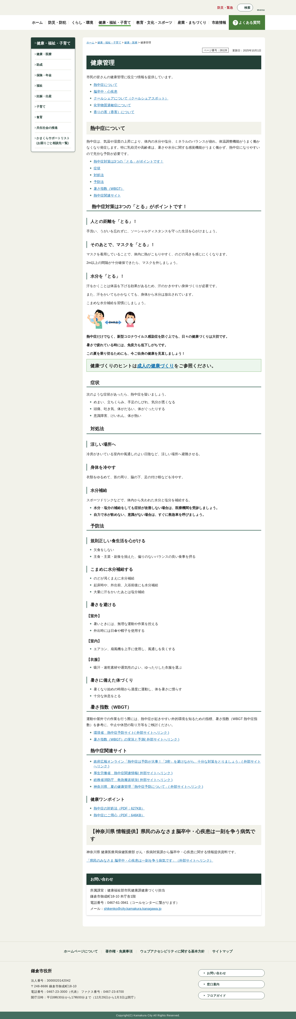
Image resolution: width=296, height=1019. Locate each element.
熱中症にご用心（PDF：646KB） (119, 815)
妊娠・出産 (44, 96)
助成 (39, 64)
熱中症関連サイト (107, 195)
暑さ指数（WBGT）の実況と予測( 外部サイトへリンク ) (136, 739)
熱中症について (105, 85)
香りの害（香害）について (114, 112)
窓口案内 (213, 984)
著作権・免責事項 (119, 951)
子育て (40, 106)
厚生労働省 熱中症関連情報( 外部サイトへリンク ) (133, 773)
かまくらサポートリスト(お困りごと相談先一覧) (53, 141)
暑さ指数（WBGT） (109, 189)
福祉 (39, 85)
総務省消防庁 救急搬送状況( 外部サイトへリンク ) (133, 780)
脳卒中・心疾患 (105, 91)
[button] (245, 7)
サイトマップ (222, 951)
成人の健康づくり (155, 365)
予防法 (99, 182)
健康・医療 (44, 54)
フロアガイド (216, 995)
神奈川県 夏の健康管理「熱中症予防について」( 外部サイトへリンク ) (148, 787)
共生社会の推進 (47, 127)
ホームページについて (81, 951)
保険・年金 (44, 75)
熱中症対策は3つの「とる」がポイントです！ (128, 161)
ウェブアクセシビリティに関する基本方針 (172, 951)
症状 (97, 168)
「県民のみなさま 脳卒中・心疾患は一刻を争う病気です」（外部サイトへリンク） (149, 860)
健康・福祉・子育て (54, 43)
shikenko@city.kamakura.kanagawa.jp (132, 909)
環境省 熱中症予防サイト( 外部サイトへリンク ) (131, 733)
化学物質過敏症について (112, 105)
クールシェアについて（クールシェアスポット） (131, 98)
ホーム (90, 42)
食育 (39, 117)
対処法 (99, 175)
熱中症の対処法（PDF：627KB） (119, 808)
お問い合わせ (216, 973)
